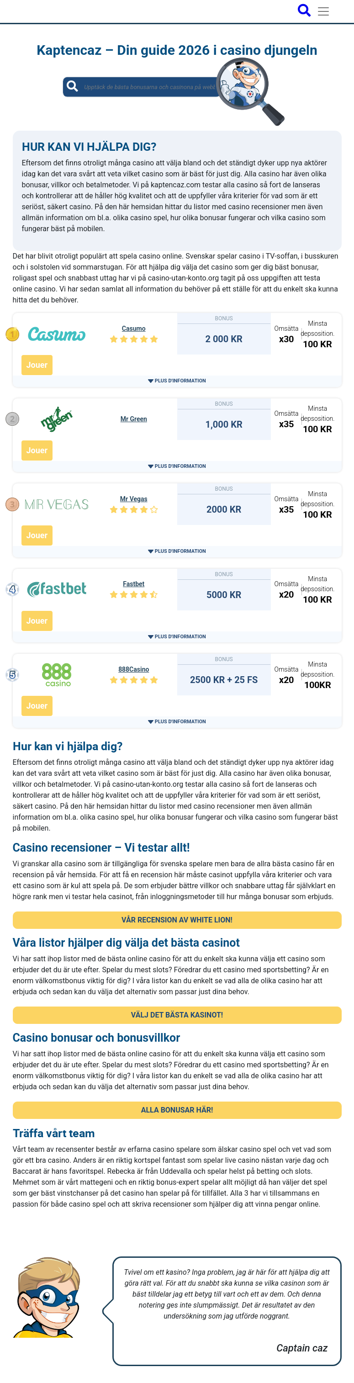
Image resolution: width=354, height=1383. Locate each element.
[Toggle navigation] (323, 11)
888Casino (133, 669)
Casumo (134, 328)
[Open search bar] (304, 11)
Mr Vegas (134, 499)
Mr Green (134, 419)
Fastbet (133, 584)
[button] (177, 381)
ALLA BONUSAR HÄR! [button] (177, 1110)
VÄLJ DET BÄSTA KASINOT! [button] (177, 1015)
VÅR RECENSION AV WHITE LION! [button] (177, 920)
